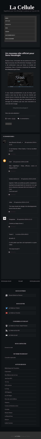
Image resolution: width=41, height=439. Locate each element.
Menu (6, 18)
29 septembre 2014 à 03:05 (28, 179)
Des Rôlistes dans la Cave (11, 375)
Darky (28, 436)
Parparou (7, 402)
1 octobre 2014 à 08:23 (21, 234)
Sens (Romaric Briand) (15, 142)
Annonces (8, 124)
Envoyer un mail (9, 347)
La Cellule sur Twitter (13, 308)
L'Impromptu (8, 371)
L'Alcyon (7, 419)
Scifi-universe (8, 385)
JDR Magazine (8, 392)
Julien (10, 202)
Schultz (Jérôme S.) (14, 179)
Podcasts (8, 24)
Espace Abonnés (9, 38)
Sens (6, 28)
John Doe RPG (8, 378)
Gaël (10, 161)
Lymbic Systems (9, 423)
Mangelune (12, 219)
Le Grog (7, 388)
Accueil (20, 281)
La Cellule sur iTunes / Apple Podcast (16, 326)
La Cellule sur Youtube (13, 313)
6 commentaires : (24, 118)
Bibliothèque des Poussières (12, 368)
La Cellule (22, 7)
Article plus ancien (35, 281)
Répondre (13, 154)
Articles (7, 20)
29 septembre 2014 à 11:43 (21, 202)
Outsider (7, 409)
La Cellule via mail (11, 335)
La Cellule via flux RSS (13, 331)
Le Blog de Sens (9, 416)
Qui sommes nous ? (10, 35)
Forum (7, 31)
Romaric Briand (8, 412)
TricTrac (7, 382)
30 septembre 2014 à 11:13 (24, 219)
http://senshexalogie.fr (20, 108)
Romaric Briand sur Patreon (14, 295)
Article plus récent (6, 281)
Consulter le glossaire (10, 357)
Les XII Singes (8, 395)
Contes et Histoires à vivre (11, 405)
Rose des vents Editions (11, 399)
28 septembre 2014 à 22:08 (20, 161)
